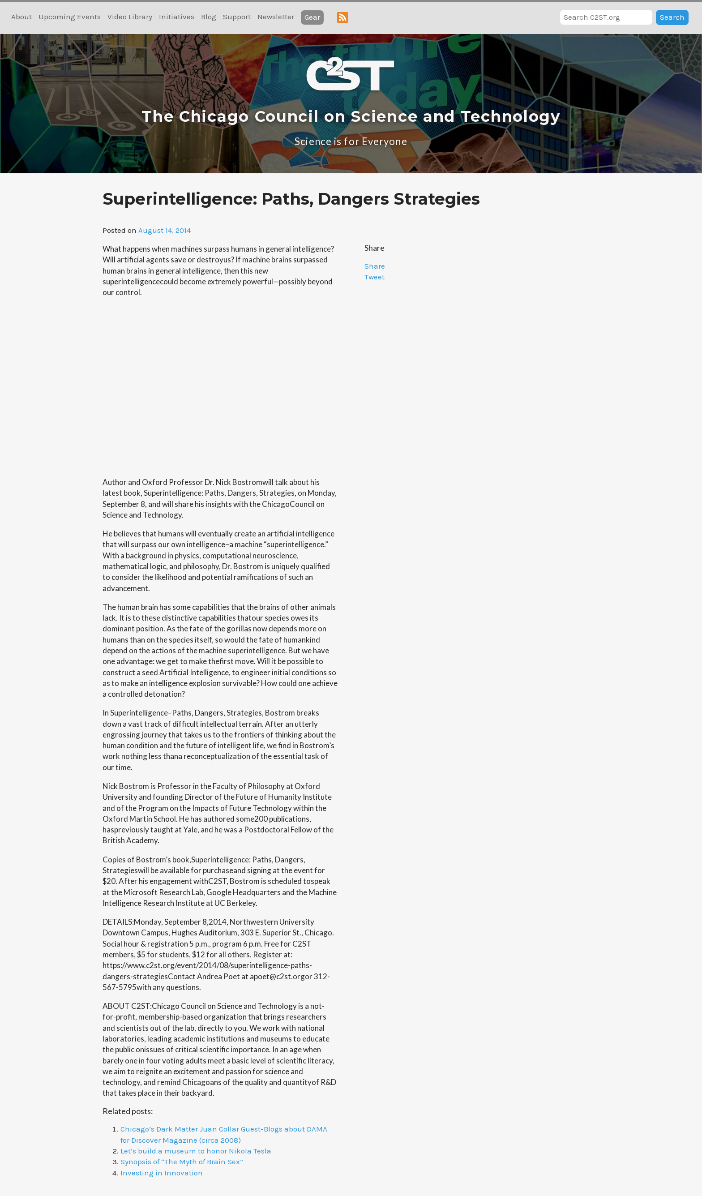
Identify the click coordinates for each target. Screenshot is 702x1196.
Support (237, 16)
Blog (208, 16)
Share (374, 265)
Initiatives (176, 16)
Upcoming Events (70, 16)
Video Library (129, 16)
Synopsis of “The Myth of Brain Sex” (181, 1161)
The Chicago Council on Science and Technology (351, 116)
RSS (342, 17)
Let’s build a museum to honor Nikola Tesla (195, 1150)
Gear (312, 17)
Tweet (374, 276)
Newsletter (275, 16)
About (21, 16)
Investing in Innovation (161, 1172)
